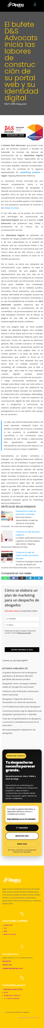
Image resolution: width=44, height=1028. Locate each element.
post (24, 104)
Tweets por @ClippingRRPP (15, 660)
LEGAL (38, 1018)
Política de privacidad (24, 633)
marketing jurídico (30, 172)
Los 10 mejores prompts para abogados (21, 706)
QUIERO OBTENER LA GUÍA (22, 650)
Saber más (22, 844)
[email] (22, 624)
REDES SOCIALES (10, 934)
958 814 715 (7, 965)
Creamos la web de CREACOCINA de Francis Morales (27, 555)
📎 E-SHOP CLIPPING (12, 998)
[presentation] (19, 639)
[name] (22, 618)
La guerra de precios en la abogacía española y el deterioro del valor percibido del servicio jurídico (19, 676)
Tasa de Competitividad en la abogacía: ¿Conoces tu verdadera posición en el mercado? (21, 722)
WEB (5, 931)
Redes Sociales (11, 208)
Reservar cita (22, 836)
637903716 (6, 961)
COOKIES (31, 1018)
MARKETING (8, 925)
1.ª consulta (22, 828)
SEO (5, 928)
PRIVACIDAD (22, 1018)
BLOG (6, 992)
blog (19, 104)
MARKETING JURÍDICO (12, 995)
